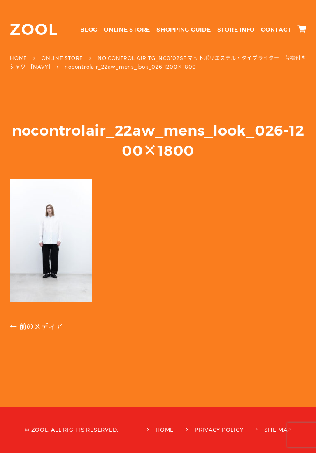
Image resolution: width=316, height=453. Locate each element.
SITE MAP (277, 429)
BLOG (89, 29)
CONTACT (276, 29)
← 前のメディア (36, 326)
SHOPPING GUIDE (183, 29)
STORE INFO (236, 29)
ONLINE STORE (127, 29)
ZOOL (34, 29)
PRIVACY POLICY (219, 429)
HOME (165, 429)
